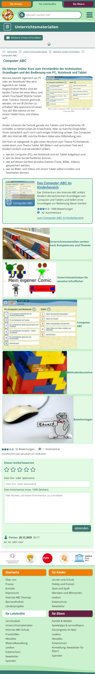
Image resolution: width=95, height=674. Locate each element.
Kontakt (10, 588)
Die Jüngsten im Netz (64, 629)
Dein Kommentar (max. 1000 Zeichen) (26, 489)
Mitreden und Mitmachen (67, 592)
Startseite (12, 51)
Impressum (12, 592)
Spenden (10, 660)
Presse (9, 583)
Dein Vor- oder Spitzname (19, 477)
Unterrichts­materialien (35, 51)
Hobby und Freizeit (63, 583)
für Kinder (16, 3)
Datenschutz (59, 601)
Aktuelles (10, 638)
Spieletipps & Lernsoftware (68, 625)
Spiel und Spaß (60, 588)
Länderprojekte (14, 605)
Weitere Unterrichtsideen (66, 51)
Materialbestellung (16, 642)
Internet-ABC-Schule (17, 629)
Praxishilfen (12, 634)
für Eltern (78, 3)
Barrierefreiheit (14, 601)
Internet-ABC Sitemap (18, 597)
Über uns (10, 579)
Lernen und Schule (63, 579)
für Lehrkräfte (47, 3)
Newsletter (58, 605)
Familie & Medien (62, 620)
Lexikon (56, 597)
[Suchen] (22, 15)
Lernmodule (12, 620)
